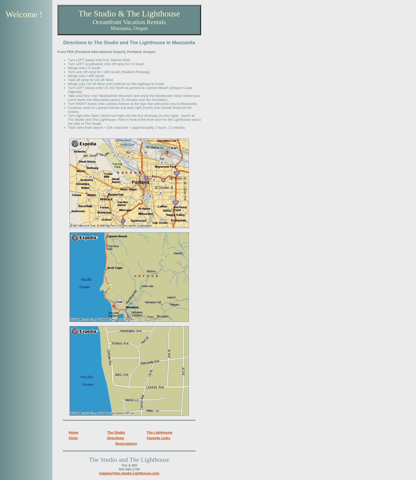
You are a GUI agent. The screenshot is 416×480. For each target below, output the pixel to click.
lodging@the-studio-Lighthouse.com (129, 473)
